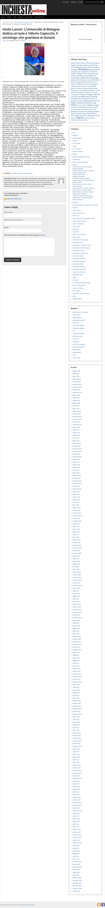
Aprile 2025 (76, 406)
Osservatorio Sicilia (78, 264)
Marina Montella (91, 96)
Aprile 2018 (76, 631)
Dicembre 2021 (77, 513)
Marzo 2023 (76, 473)
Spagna (90, 111)
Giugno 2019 (76, 593)
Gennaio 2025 (77, 414)
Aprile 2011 (76, 856)
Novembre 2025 (77, 387)
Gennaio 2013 (77, 800)
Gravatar (42, 235)
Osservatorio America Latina (81, 240)
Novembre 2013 (77, 773)
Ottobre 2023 (76, 454)
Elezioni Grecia (86, 80)
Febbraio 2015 (77, 733)
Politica (96, 105)
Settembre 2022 (77, 489)
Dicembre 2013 (77, 770)
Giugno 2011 (76, 851)
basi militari (88, 67)
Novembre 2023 (77, 451)
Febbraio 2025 (77, 411)
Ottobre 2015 (76, 711)
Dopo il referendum (82, 78)
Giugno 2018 (76, 625)
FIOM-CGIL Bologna (78, 325)
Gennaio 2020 (77, 575)
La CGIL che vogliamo (79, 344)
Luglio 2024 (76, 430)
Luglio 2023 (76, 462)
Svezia (83, 113)
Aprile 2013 (76, 792)
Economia (75, 202)
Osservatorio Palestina (79, 258)
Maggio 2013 (76, 789)
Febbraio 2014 (77, 765)
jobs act (86, 90)
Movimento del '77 (90, 99)
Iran (81, 90)
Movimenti (75, 232)
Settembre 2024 (77, 424)
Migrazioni (75, 229)
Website (6, 227)
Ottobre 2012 (76, 808)
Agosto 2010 (76, 869)
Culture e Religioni (78, 151)
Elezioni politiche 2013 (79, 174)
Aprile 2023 (76, 470)
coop (96, 74)
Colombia (91, 74)
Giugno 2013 (76, 786)
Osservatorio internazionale (80, 253)
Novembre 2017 (77, 644)
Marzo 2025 (76, 408)
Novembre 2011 (77, 837)
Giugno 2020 (76, 561)
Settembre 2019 (77, 585)
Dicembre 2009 (77, 878)
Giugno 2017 (76, 658)
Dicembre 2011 (77, 835)
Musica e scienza (77, 182)
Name (8, 212)
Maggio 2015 (76, 725)
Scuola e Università (78, 288)
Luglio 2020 (76, 558)
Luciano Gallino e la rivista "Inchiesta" (83, 180)
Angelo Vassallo (76, 65)
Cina (87, 72)
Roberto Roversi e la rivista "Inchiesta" (83, 192)
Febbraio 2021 (77, 540)
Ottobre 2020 (76, 550)
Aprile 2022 (76, 502)
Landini (82, 94)
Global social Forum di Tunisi (81, 86)
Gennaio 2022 (77, 510)
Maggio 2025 (76, 403)
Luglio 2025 (76, 398)
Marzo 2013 (76, 794)
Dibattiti (9, 17)
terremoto (83, 115)
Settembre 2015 (77, 714)
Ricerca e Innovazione (79, 285)
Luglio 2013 (76, 784)
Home (10, 22)
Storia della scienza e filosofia (81, 293)
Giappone (94, 84)
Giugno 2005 (76, 891)
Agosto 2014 (76, 749)
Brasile (91, 70)
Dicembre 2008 (77, 886)
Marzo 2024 (76, 441)
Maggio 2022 (76, 499)
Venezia (80, 120)
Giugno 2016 (76, 690)
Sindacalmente (77, 352)
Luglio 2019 (76, 591)
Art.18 (92, 65)
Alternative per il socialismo (80, 312)
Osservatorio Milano (78, 256)
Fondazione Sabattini (79, 328)
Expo (73, 82)
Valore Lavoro (76, 358)
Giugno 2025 (76, 400)
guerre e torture (76, 88)
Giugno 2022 (76, 497)
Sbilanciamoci (76, 349)
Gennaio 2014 (77, 768)
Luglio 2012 (76, 816)
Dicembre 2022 (77, 481)
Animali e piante (77, 138)
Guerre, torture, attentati (79, 221)
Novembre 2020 (77, 548)
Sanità (95, 107)
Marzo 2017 (76, 666)
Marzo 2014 (76, 762)
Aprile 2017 (76, 663)
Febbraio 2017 (77, 668)
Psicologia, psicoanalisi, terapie (81, 283)
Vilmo (85, 120)
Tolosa (97, 115)
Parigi (94, 103)
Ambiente (75, 135)
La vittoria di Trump (90, 92)
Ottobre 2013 (76, 776)
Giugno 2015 (76, 722)
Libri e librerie (76, 226)
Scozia (73, 109)
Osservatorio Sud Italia (79, 269)
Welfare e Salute (77, 299)
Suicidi (78, 113)
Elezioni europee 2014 (79, 172)
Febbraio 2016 (77, 701)
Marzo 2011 (76, 859)
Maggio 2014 (76, 757)
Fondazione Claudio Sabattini (81, 178)
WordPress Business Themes (27, 905)
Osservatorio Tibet (39, 17)
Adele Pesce (75, 63)
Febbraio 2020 (77, 572)
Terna (77, 115)
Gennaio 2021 (77, 542)
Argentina (86, 65)
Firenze (89, 82)
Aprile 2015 (76, 727)
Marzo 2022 (76, 505)
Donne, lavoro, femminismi (80, 162)
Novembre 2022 (77, 483)
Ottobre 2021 (76, 518)
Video (14, 17)
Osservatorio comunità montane (82, 245)
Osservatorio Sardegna (79, 261)
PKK (84, 105)
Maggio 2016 (76, 693)
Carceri (75, 146)
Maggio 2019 (76, 596)
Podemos (90, 105)
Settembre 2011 (77, 843)
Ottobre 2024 (76, 422)
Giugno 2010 (76, 872)
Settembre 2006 (77, 888)
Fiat (84, 82)
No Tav (96, 101)
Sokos (74, 355)
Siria (78, 111)
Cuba (73, 76)
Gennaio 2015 (77, 735)
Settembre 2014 (77, 746)
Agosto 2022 (76, 491)
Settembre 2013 (77, 778)
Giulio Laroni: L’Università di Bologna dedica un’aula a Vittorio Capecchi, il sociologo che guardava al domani (30, 33)
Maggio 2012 (76, 821)
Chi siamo (66, 2)
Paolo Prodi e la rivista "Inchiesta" (82, 184)
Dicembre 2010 (77, 861)
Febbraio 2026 (77, 379)
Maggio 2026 (76, 371)
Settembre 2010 (77, 867)
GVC (74, 331)
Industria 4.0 (75, 90)
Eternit (98, 80)
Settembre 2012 (77, 810)
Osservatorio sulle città (79, 272)
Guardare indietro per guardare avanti (23, 22)
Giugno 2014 (76, 754)
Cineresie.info (76, 315)
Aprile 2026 (76, 373)
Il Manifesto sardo (78, 336)
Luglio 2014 (76, 752)
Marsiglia (74, 99)
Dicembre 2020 (77, 545)
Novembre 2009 (77, 880)
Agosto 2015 (76, 717)
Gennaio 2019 (77, 607)
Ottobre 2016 (76, 679)
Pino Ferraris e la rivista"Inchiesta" (82, 190)
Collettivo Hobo (81, 74)
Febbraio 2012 (77, 829)
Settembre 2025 (77, 392)
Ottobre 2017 (76, 647)
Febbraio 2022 (77, 508)
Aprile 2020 (76, 567)
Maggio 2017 (76, 660)
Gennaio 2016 (77, 703)
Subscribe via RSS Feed (13, 199)
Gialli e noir (76, 216)
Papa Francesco (78, 103)
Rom (91, 107)
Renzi (87, 107)
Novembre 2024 (77, 419)
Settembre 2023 (77, 457)
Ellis (93, 80)
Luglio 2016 (76, 687)
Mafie (83, 97)
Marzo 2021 (76, 537)
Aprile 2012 (76, 824)
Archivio (75, 141)
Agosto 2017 (76, 652)
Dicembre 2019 (77, 577)
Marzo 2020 (76, 569)
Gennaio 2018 (77, 639)
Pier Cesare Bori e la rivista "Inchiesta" (83, 188)
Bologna (83, 69)
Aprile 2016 (76, 695)
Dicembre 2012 (77, 802)
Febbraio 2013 (77, 797)
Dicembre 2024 (77, 416)
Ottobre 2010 (76, 864)
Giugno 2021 (76, 529)
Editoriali (20, 17)
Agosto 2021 (76, 524)
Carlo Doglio (81, 72)
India (95, 88)
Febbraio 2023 (77, 475)
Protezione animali (77, 107)
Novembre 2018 (77, 612)
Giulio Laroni (5, 40)
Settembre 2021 (77, 521)
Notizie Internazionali (78, 347)
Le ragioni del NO (92, 94)
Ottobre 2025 (76, 390)
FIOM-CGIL (76, 323)
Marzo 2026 (76, 376)
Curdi (77, 76)
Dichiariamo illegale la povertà (81, 157)
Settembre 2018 (77, 617)
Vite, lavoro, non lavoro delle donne (83, 196)
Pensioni (80, 105)
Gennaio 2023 (77, 478)
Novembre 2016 (77, 676)
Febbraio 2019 (77, 604)
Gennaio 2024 (77, 446)
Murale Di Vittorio (77, 101)
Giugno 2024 (76, 432)
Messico (81, 99)
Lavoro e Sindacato (78, 224)
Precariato (75, 280)
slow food (84, 111)
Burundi (97, 70)
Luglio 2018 (76, 623)
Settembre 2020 (77, 553)
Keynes (92, 90)
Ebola (92, 78)
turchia (92, 118)
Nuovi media (76, 237)
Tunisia (86, 118)
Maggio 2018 (76, 628)
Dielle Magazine (77, 317)
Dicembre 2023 (77, 449)
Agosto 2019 (76, 588)
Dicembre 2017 (77, 642)
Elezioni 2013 (76, 80)
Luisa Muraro (75, 96)
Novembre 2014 (77, 741)
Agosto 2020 (76, 556)
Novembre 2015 (77, 709)
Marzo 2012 (76, 827)
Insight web (76, 341)
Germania (87, 84)
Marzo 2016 (76, 698)
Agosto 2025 (76, 395)
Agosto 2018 (76, 620)
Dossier (3, 17)
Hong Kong (86, 88)
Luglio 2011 (76, 848)
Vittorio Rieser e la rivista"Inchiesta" (83, 198)
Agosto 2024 (76, 427)
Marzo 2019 (76, 601)
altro (74, 133)
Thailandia (91, 115)
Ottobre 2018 (76, 615)
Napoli (86, 101)
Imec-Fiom (76, 339)
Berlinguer (74, 70)
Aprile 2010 (76, 875)
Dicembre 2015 (77, 706)
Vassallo (74, 120)
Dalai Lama (83, 76)
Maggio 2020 (76, 564)
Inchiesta (3, 905)
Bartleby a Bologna (78, 169)
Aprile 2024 (76, 438)
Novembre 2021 (77, 516)
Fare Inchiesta (28, 17)
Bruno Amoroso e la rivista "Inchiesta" (83, 170)
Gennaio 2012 (77, 832)
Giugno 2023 (76, 465)
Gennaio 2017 (77, 671)
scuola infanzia (81, 109)
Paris (73, 105)
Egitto (97, 78)
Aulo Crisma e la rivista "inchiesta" (82, 167)
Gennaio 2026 (77, 382)
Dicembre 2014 (77, 738)
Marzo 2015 (76, 730)
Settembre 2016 (77, 682)
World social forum (78, 199)
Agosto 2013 (76, 781)
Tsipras (80, 117)
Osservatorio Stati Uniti (79, 266)
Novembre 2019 (77, 580)
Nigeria (91, 101)
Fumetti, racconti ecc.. (79, 213)
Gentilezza (79, 84)
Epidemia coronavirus (79, 176)
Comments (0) (22, 40)
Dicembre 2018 (77, 609)
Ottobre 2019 (76, 583)
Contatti (80, 2)
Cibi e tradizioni (77, 149)
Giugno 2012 (76, 819)
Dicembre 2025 (77, 384)
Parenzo (88, 103)
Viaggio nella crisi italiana (80, 194)
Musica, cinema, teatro (79, 234)
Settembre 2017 (77, 650)
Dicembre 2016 (77, 674)
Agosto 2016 (76, 684)
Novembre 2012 (77, 805)
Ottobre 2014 (76, 743)
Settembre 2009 (77, 883)
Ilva (92, 88)
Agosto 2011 (76, 845)
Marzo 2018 (76, 634)
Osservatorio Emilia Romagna (81, 248)
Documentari (76, 159)
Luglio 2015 (76, 719)
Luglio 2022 (76, 494)
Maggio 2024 (76, 435)
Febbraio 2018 (77, 636)
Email (13, 220)
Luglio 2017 (76, 655)
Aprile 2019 (76, 599)
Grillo (94, 86)
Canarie (74, 72)
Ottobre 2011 (76, 840)
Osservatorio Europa (78, 250)
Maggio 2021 (76, 532)
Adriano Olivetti (85, 63)
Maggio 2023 (76, 467)
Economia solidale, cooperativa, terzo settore (85, 205)
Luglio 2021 (76, 526)
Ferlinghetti (79, 82)
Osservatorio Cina (78, 242)
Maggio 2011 (76, 853)
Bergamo (96, 67)
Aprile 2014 (76, 760)
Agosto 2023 (76, 459)
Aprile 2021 (76, 534)
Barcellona (80, 67)
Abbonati (73, 2)
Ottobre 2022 (76, 486)
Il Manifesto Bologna (78, 333)
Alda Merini (96, 63)
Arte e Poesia (76, 143)
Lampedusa (75, 94)
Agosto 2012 (76, 813)
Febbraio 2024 (77, 443)
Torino (73, 118)
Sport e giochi (76, 291)
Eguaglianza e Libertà (79, 320)
